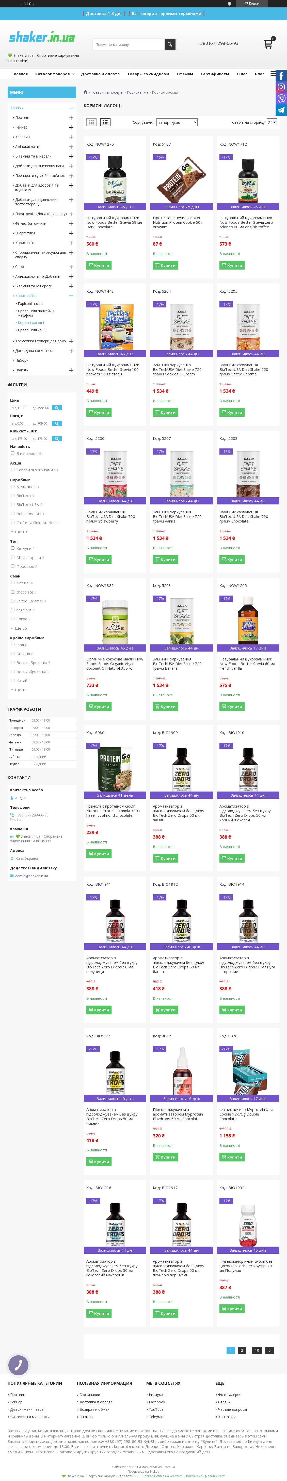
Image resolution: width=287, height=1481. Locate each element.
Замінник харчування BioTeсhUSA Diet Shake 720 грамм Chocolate (243, 516)
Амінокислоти (27, 146)
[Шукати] (170, 44)
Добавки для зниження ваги (39, 165)
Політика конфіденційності (205, 1476)
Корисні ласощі (31, 322)
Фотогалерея (229, 1394)
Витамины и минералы (29, 1416)
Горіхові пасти (30, 303)
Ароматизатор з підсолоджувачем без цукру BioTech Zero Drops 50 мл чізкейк (112, 1116)
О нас (242, 73)
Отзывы (185, 73)
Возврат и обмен (94, 1409)
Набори (21, 360)
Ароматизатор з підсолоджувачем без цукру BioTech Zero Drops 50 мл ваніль (178, 813)
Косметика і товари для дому (40, 340)
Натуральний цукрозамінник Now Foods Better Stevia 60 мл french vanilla (247, 663)
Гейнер (21, 127)
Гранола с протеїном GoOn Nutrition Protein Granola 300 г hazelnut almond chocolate (113, 810)
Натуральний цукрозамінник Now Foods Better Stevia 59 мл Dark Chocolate (114, 222)
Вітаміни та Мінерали (33, 286)
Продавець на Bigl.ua (143, 1471)
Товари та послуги (107, 92)
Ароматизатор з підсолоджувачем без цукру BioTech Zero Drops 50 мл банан (178, 964)
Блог (259, 73)
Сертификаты (215, 73)
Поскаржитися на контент (162, 1476)
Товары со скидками (148, 73)
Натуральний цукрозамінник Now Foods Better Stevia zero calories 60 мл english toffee (246, 222)
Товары (16, 107)
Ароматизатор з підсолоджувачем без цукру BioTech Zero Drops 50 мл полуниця (112, 964)
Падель (21, 370)
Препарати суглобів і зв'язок (40, 175)
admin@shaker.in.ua (31, 876)
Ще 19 (21, 532)
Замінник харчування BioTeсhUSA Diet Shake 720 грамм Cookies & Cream (177, 369)
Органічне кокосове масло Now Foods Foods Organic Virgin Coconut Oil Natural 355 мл (114, 663)
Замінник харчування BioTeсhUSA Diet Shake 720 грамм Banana (177, 663)
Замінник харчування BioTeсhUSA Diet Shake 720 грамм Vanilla (177, 516)
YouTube (156, 1409)
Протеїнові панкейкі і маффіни (36, 313)
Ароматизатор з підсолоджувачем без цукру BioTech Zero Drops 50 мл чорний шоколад (245, 813)
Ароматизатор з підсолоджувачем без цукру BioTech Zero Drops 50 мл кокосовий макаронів (112, 1268)
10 (257, 1350)
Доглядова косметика (34, 350)
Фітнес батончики (30, 223)
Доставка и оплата (100, 73)
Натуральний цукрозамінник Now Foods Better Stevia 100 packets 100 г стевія (112, 369)
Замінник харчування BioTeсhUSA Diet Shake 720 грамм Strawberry (110, 516)
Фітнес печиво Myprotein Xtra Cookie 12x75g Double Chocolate (246, 1114)
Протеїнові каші (31, 330)
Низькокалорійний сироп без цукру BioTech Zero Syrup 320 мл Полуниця (246, 1266)
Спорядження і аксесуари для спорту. (40, 254)
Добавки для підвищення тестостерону (36, 201)
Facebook (157, 1402)
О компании (89, 1394)
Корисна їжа (137, 92)
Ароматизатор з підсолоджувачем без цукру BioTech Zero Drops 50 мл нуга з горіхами (247, 964)
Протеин (17, 1394)
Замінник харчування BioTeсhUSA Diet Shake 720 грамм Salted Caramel (243, 369)
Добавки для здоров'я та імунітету (37, 187)
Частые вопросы (232, 1409)
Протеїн (22, 117)
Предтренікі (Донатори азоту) (41, 213)
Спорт (20, 266)
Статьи (224, 1402)
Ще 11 (21, 690)
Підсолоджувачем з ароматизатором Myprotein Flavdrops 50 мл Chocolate (178, 1114)
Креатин (22, 136)
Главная (19, 73)
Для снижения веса (26, 1409)
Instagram (157, 1394)
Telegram (157, 1416)
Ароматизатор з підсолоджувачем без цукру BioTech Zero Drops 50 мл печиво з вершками (178, 1268)
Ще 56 (21, 628)
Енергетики (25, 233)
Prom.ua (169, 1467)
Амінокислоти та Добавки (37, 276)
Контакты (226, 1416)
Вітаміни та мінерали (33, 156)
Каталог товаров (52, 73)
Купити (101, 265)
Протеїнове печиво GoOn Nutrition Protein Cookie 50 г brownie (178, 222)
